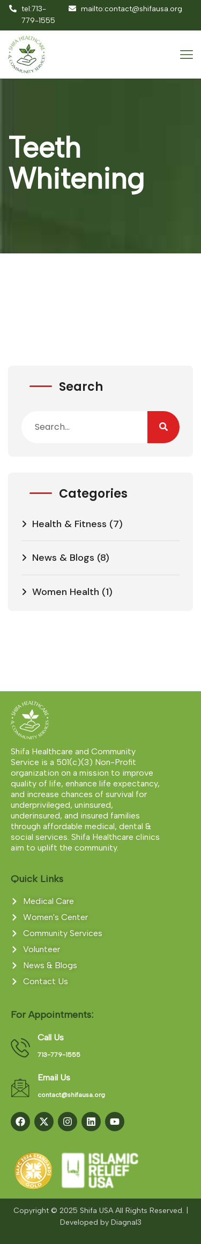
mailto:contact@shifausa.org (125, 8)
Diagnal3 (126, 1222)
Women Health (65, 592)
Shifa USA (96, 1210)
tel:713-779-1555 (31, 14)
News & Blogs (63, 557)
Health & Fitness (69, 524)
